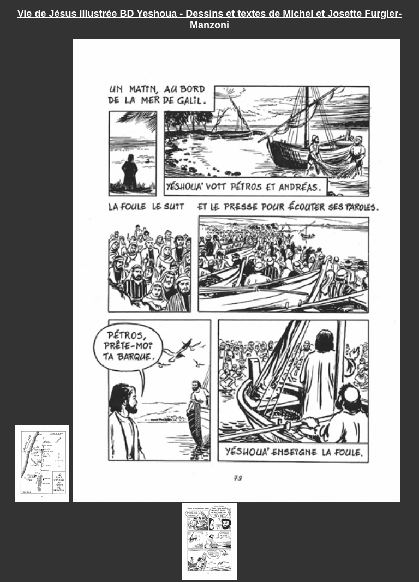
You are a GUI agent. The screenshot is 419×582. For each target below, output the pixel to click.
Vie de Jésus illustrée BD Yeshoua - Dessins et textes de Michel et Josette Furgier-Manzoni (209, 19)
